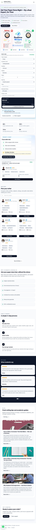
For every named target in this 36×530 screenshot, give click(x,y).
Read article (7, 443)
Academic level (4, 61)
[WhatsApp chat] (3, 527)
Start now (6, 516)
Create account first (6, 115)
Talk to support (17, 115)
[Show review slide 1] (17, 398)
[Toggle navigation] (34, 2)
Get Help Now (5, 25)
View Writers (14, 25)
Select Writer (9, 216)
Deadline (3, 66)
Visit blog (6, 416)
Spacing (3, 79)
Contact (13, 527)
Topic (2, 84)
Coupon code (4, 93)
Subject (3, 70)
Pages (2, 75)
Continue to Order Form (18, 106)
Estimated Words (4, 88)
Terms (9, 527)
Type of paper (4, 57)
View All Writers (18, 261)
